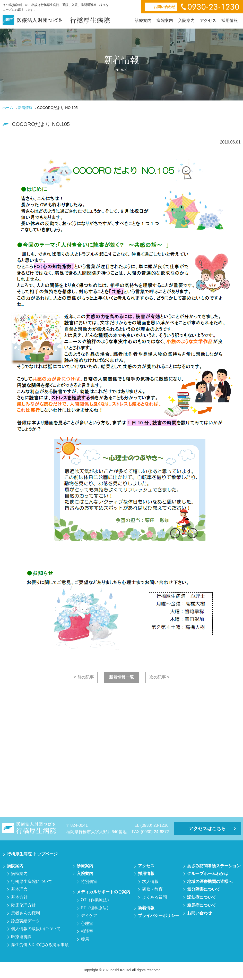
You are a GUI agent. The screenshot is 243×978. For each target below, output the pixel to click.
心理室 (87, 923)
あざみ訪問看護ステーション (214, 866)
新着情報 (25, 108)
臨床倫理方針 (23, 905)
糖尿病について (201, 905)
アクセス (208, 20)
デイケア (89, 915)
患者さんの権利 (25, 913)
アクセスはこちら (207, 828)
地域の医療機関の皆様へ (209, 881)
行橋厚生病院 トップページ (32, 854)
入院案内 (186, 20)
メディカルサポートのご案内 (103, 892)
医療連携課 (21, 936)
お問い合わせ (199, 913)
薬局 (85, 939)
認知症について (201, 897)
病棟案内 (19, 873)
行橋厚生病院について (31, 881)
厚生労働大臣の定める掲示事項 (40, 944)
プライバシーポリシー (158, 915)
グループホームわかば (207, 873)
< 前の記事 (84, 677)
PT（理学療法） (96, 908)
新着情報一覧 (121, 677)
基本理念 (19, 889)
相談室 (87, 931)
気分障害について (203, 889)
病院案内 (165, 20)
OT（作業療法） (96, 900)
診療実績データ (25, 921)
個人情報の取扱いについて (35, 928)
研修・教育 (152, 889)
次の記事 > (159, 677)
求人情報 (150, 881)
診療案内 (143, 20)
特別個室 (89, 881)
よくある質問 (154, 897)
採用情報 (229, 20)
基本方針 (19, 897)
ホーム (7, 108)
